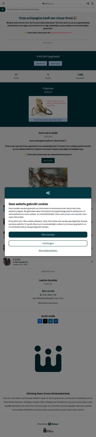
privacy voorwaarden (73, 214)
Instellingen (48, 243)
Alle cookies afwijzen (48, 250)
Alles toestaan (48, 234)
